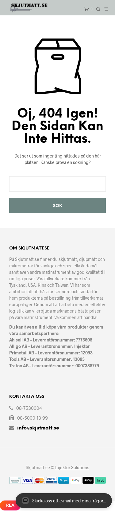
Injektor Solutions (72, 467)
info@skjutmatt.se (38, 428)
